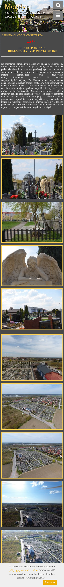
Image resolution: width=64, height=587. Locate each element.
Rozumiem (50, 582)
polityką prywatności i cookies (23, 570)
